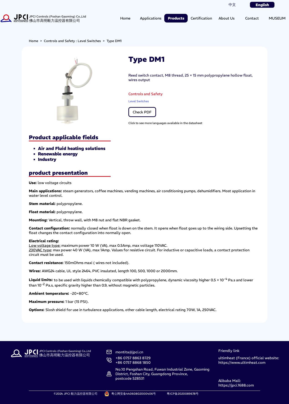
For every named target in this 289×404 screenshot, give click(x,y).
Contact (252, 18)
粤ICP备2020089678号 (183, 393)
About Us (226, 18)
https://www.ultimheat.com (241, 362)
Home (125, 18)
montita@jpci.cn (129, 352)
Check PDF (142, 112)
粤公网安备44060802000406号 (133, 393)
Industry (47, 159)
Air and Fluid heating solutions (71, 148)
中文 (232, 4)
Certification (201, 18)
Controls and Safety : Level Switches (72, 41)
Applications (150, 18)
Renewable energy (58, 154)
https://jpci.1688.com (236, 385)
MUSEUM (277, 18)
